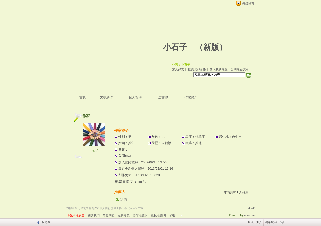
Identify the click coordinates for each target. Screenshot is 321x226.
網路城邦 (248, 3)
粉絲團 (46, 222)
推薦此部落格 (197, 69)
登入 (251, 222)
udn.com (249, 215)
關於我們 (94, 215)
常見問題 (109, 215)
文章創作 (106, 97)
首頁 (82, 97)
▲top (251, 207)
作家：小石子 (181, 64)
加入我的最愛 (219, 69)
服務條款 (124, 215)
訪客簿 (163, 97)
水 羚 (124, 199)
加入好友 (178, 69)
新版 (211, 47)
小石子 (175, 47)
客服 (172, 215)
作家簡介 (190, 97)
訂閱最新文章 (240, 69)
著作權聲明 (140, 215)
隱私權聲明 (158, 215)
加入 (259, 222)
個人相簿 (135, 97)
